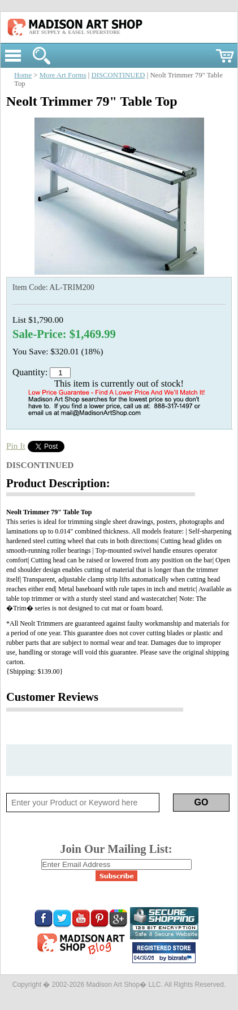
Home (23, 75)
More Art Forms (63, 75)
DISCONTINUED (118, 75)
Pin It (15, 445)
